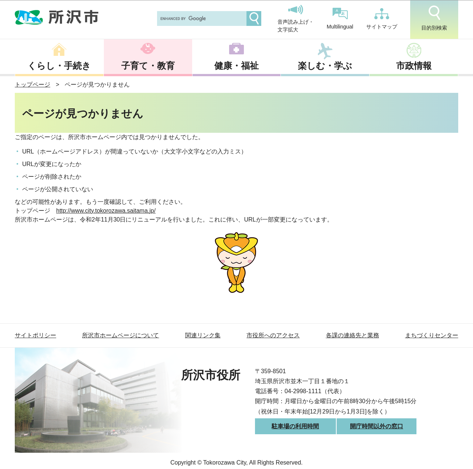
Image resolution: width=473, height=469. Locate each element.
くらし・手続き (59, 66)
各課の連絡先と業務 (352, 335)
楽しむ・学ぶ (325, 66)
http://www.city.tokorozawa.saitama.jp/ (106, 210)
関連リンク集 (203, 335)
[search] (201, 18)
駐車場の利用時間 (295, 426)
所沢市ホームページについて (120, 335)
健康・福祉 (236, 66)
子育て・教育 (148, 66)
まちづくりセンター (431, 335)
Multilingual (340, 19)
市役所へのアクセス (273, 335)
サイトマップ (381, 19)
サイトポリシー (35, 335)
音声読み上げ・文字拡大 (296, 19)
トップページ (32, 84)
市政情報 (414, 66)
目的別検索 (434, 18)
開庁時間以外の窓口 (376, 426)
